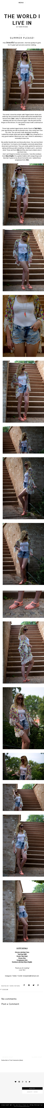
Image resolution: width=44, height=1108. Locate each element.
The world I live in (22, 19)
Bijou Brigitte (28, 962)
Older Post (37, 1057)
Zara (27, 952)
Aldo (24, 958)
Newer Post (7, 1057)
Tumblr (20, 976)
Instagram (8, 976)
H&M (25, 954)
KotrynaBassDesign (22, 1106)
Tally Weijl (24, 956)
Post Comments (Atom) (16, 1060)
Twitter (15, 976)
